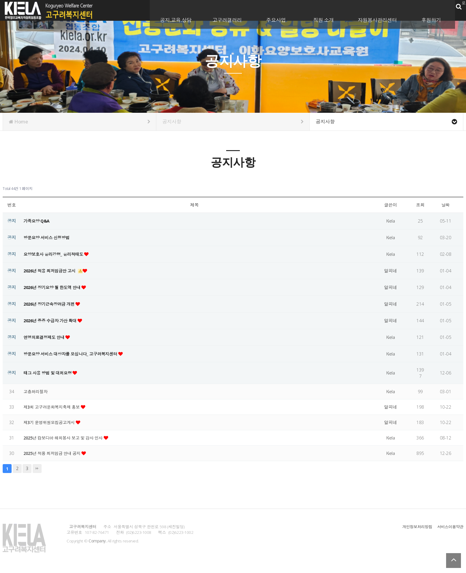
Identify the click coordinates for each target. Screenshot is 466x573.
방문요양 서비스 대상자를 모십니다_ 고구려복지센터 (74, 354)
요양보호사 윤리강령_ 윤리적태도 (55, 254)
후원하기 (425, 10)
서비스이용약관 (449, 526)
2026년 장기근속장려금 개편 (51, 304)
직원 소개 (318, 10)
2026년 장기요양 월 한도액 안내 (54, 287)
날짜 (445, 205)
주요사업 (270, 10)
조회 (420, 205)
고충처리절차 (36, 391)
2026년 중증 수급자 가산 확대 (52, 320)
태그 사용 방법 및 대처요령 (49, 373)
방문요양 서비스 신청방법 (48, 237)
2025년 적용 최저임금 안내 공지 (54, 453)
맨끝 (37, 468)
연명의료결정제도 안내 (46, 337)
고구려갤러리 (221, 10)
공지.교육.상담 (170, 10)
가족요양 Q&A (37, 221)
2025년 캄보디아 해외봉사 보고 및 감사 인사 (66, 438)
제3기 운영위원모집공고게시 (51, 422)
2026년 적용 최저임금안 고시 (52, 271)
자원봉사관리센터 (371, 10)
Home (79, 122)
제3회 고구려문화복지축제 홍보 (54, 407)
